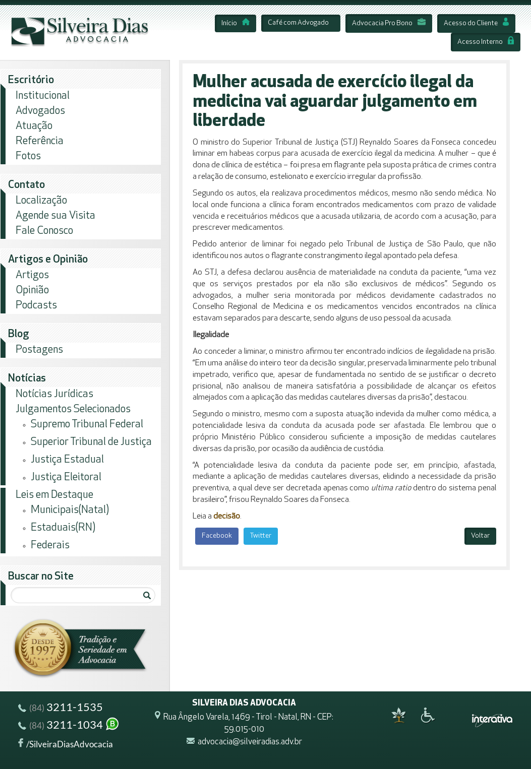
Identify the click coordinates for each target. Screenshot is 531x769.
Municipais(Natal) (70, 510)
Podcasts (36, 305)
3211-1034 (69, 726)
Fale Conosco (44, 231)
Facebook (217, 536)
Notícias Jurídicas (54, 394)
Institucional (43, 96)
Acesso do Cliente (476, 23)
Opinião (32, 290)
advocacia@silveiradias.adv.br (250, 742)
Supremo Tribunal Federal (87, 424)
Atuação (34, 126)
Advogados (40, 111)
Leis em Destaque (54, 495)
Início (235, 23)
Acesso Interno (485, 42)
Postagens (39, 350)
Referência (40, 141)
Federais (50, 545)
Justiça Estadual (67, 460)
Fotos (28, 156)
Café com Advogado (298, 23)
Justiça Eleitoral (66, 477)
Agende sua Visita (55, 216)
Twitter (260, 536)
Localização (41, 201)
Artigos (32, 275)
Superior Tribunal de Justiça (91, 442)
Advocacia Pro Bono (389, 23)
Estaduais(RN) (63, 528)
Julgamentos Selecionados (73, 409)
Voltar (480, 536)
